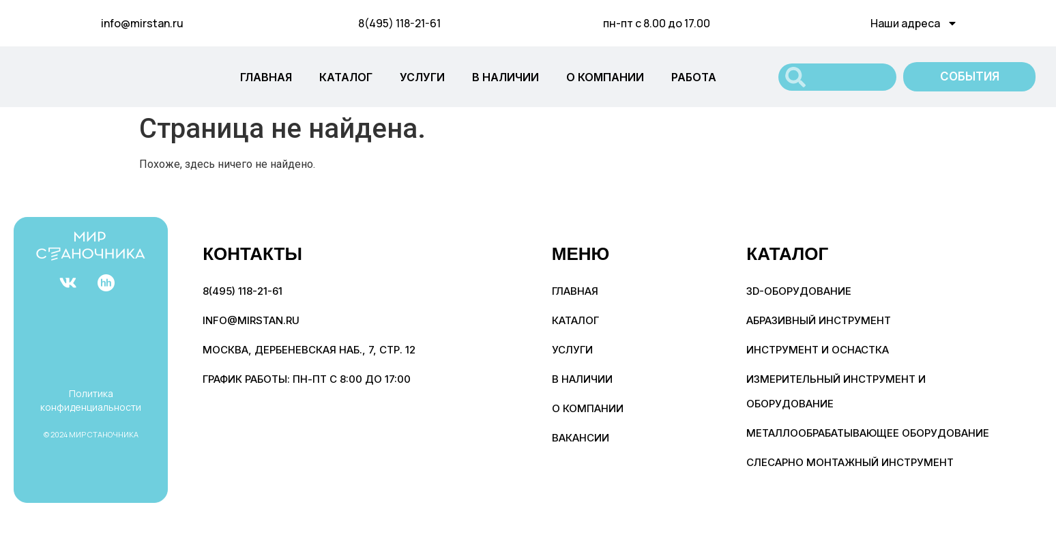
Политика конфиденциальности (90, 400)
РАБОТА (693, 77)
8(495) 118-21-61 (399, 23)
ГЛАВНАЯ (266, 77)
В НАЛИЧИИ (505, 77)
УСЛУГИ (422, 77)
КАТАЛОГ (345, 77)
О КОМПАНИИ (605, 77)
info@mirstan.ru (142, 23)
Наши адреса (914, 23)
